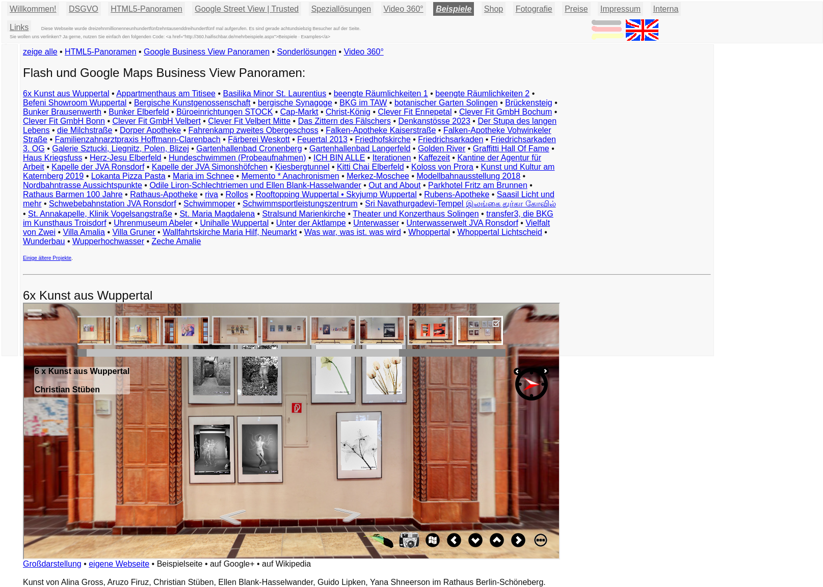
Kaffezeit (434, 157)
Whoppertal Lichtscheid (500, 232)
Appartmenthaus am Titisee (166, 93)
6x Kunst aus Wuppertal (66, 93)
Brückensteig (528, 102)
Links (19, 27)
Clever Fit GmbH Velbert (156, 121)
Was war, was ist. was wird (352, 232)
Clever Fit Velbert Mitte (249, 121)
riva (211, 194)
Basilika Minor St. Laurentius (274, 93)
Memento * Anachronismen (290, 176)
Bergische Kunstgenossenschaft (192, 102)
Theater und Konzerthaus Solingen (416, 213)
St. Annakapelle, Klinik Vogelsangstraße (100, 213)
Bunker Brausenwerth (62, 112)
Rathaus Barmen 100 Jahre (73, 194)
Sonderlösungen (307, 51)
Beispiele (453, 9)
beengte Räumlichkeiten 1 (381, 93)
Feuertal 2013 (322, 139)
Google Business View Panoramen (207, 51)
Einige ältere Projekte (47, 258)
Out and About (394, 185)
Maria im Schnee (203, 176)
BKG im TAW (363, 102)
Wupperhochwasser (108, 241)
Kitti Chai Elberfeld (370, 167)
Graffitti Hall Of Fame (511, 148)
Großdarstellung (52, 563)
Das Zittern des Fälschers (344, 121)
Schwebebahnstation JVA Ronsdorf (112, 203)
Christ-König (348, 112)
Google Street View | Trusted (247, 9)
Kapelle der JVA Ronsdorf (97, 167)
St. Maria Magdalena (217, 213)
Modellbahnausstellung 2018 (468, 176)
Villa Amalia (84, 232)
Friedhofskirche (382, 139)
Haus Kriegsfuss (53, 157)
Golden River (441, 148)
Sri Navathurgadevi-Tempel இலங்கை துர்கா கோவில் (460, 203)
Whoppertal (429, 232)
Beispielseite (180, 563)
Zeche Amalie (176, 241)
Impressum (620, 9)
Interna (666, 9)
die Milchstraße (84, 130)
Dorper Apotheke (150, 130)
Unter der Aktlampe (311, 223)
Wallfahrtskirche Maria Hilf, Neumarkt (230, 232)
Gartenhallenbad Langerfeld (359, 148)
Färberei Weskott (259, 139)
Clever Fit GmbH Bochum (505, 112)
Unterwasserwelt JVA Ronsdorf (462, 223)
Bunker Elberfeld (139, 112)
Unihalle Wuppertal (234, 223)
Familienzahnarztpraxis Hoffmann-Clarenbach (138, 139)
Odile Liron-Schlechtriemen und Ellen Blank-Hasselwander (255, 185)
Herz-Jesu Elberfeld (126, 157)
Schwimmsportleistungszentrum (300, 203)
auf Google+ (232, 563)
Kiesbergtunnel (302, 167)
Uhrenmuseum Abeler (153, 223)
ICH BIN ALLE (339, 157)
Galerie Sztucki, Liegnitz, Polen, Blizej (120, 148)
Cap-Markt (299, 112)
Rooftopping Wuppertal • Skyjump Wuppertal (335, 194)
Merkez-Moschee (378, 176)
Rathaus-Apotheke (164, 194)
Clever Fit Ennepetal (415, 112)
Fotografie (534, 9)
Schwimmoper (209, 203)
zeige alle (40, 51)
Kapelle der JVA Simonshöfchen (210, 167)
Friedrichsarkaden (450, 139)
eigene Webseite (119, 563)
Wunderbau (44, 241)
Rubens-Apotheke (456, 194)
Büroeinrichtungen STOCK (224, 112)
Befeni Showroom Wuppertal (74, 102)
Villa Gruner (133, 232)
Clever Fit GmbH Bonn (64, 121)
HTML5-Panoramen (146, 9)
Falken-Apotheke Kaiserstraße (381, 130)
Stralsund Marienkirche (304, 213)
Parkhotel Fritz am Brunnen (477, 185)
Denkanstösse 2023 (434, 121)
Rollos (236, 194)
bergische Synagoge (295, 102)
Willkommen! (33, 9)
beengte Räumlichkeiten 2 (482, 93)
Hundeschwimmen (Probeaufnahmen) (237, 157)
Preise (576, 9)
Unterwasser (376, 223)
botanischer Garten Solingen (446, 102)
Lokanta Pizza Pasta (128, 176)
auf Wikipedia (286, 563)
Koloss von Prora (442, 167)
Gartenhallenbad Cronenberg (249, 148)
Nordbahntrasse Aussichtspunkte (82, 185)
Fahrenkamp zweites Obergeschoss (253, 130)
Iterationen (392, 157)
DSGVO (83, 9)
